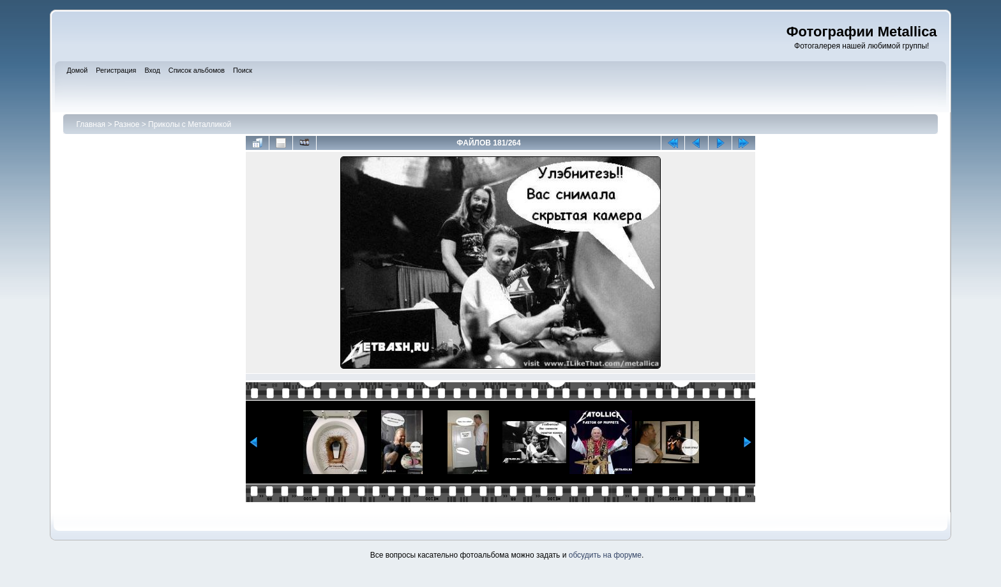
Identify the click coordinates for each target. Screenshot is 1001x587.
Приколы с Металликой (189, 124)
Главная (90, 124)
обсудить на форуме (605, 555)
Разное (127, 124)
